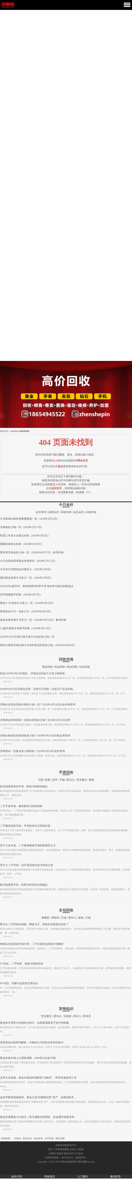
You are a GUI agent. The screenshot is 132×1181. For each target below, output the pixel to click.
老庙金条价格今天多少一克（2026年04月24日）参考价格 (33, 619)
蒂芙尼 (87, 1016)
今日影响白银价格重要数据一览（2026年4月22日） (30, 518)
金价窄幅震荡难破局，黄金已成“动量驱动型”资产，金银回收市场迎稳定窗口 (45, 1097)
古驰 (88, 917)
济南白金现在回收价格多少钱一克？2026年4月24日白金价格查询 (38, 704)
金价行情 (16, 1176)
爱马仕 (71, 779)
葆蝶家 (45, 917)
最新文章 (68, 1153)
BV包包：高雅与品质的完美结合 (19, 983)
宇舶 (62, 779)
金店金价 (78, 512)
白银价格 (91, 512)
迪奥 (80, 917)
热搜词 (59, 1153)
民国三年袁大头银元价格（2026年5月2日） (25, 535)
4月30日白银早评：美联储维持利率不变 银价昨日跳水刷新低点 (37, 586)
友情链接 (5, 1138)
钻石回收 (84, 666)
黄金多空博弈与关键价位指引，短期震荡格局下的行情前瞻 (34, 1022)
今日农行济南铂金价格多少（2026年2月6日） (26, 569)
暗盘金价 (27, 1138)
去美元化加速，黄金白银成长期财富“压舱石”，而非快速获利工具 (38, 1077)
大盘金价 (60, 466)
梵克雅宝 (81, 779)
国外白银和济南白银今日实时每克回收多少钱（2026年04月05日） (38, 645)
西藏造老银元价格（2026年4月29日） (22, 544)
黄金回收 (47, 666)
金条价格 (38, 1138)
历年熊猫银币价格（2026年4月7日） (21, 594)
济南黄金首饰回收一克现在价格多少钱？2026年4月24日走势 (35, 720)
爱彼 (91, 779)
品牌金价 (53, 512)
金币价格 (49, 1138)
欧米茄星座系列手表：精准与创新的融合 (24, 786)
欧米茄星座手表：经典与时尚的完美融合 (24, 884)
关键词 (52, 1153)
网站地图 (82, 1162)
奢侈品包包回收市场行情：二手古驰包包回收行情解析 (32, 944)
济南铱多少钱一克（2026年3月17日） (22, 527)
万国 (40, 779)
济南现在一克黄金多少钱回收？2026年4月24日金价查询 (32, 751)
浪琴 (54, 779)
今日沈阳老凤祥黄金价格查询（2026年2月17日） (28, 560)
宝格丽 (67, 1016)
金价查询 (41, 512)
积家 (47, 779)
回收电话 (49, 1176)
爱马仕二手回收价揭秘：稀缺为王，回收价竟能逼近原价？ (34, 924)
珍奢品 (17, 1138)
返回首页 (4, 431)
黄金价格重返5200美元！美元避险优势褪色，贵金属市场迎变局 (37, 1117)
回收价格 (66, 512)
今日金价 (78, 1153)
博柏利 (55, 917)
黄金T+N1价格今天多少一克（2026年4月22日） (27, 603)
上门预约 (82, 1176)
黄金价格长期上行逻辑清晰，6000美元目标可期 (28, 1058)
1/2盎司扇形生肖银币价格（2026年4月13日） (26, 628)
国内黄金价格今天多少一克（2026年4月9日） (26, 577)
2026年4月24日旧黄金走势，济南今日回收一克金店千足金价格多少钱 (40, 689)
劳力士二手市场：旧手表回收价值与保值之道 (26, 865)
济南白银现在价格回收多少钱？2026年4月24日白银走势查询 (35, 735)
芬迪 (63, 917)
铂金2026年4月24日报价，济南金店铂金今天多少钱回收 (32, 673)
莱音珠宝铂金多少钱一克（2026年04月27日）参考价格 (32, 552)
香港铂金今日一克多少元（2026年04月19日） (26, 611)
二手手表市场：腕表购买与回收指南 (21, 806)
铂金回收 (59, 666)
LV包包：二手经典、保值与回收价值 (21, 963)
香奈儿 (72, 917)
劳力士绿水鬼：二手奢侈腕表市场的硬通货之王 (28, 845)
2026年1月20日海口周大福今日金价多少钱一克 (27, 636)
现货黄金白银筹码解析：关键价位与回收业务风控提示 (32, 1042)
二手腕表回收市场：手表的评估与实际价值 (25, 825)
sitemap (91, 1162)
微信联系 (115, 1176)
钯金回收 (72, 666)
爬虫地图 (60, 1138)
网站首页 (82, 460)
